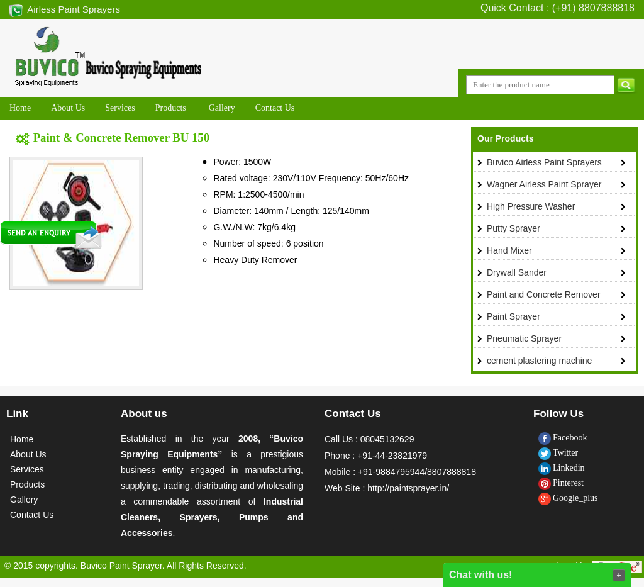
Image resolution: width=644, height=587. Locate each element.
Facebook (562, 437)
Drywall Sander (517, 272)
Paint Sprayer (513, 316)
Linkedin (561, 467)
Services (27, 469)
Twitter (558, 452)
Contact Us (31, 515)
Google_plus (568, 498)
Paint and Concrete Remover (544, 294)
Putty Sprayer (513, 228)
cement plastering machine (539, 360)
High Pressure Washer (531, 206)
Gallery (24, 500)
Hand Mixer (509, 250)
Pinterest (561, 483)
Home (21, 439)
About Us (28, 454)
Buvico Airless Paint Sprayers (544, 162)
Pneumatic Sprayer (524, 338)
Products (27, 484)
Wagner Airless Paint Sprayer (544, 184)
